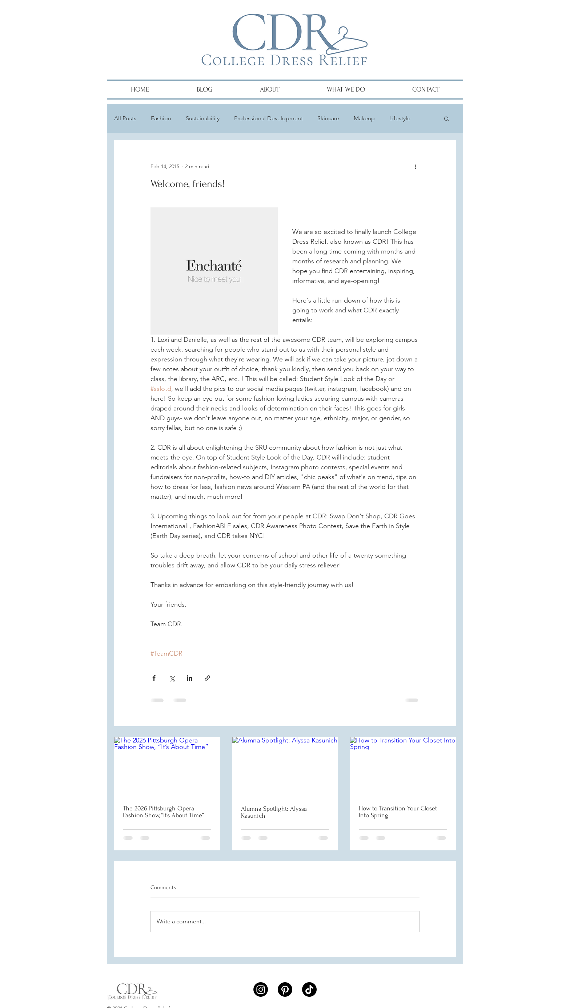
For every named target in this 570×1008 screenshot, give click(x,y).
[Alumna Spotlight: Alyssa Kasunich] (285, 767)
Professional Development (268, 118)
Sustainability (203, 118)
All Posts (125, 118)
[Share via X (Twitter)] (171, 678)
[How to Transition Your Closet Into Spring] (403, 766)
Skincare (328, 118)
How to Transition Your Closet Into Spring (398, 812)
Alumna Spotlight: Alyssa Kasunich (274, 812)
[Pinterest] (285, 989)
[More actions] (415, 166)
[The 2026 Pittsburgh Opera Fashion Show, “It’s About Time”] (167, 766)
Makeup (364, 118)
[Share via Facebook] (153, 678)
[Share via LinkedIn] (189, 678)
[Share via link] (207, 678)
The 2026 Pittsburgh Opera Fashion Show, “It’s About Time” (163, 812)
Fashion (161, 118)
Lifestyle (399, 118)
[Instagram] (260, 989)
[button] (446, 118)
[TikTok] (309, 989)
